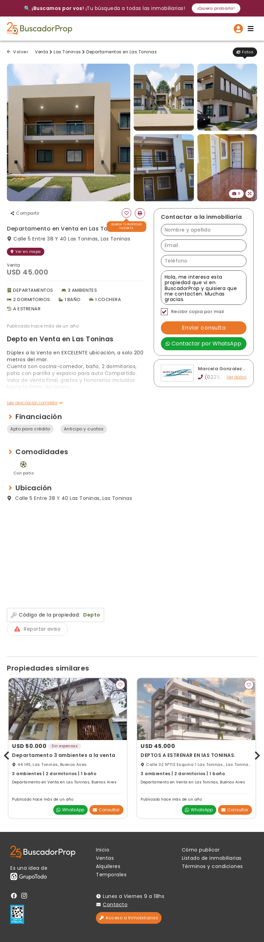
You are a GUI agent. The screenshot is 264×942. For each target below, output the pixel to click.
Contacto (115, 904)
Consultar (106, 810)
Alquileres (108, 866)
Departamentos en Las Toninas (121, 52)
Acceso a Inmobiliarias (128, 918)
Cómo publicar (201, 849)
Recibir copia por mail (192, 311)
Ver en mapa (25, 251)
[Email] (203, 245)
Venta (41, 52)
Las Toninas (67, 52)
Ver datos (236, 377)
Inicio (102, 849)
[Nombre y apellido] (203, 230)
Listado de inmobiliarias (212, 858)
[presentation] (6, 754)
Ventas (105, 858)
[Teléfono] (203, 261)
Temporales (111, 874)
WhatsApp (70, 810)
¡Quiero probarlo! (216, 8)
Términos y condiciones (212, 866)
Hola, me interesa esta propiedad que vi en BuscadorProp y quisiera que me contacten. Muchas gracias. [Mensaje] (203, 287)
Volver (17, 52)
